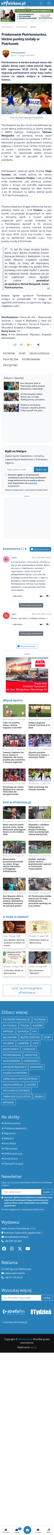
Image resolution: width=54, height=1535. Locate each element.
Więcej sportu (12, 822)
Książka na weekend (15, 1318)
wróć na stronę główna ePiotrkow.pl (27, 1174)
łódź (36, 1289)
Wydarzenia (21, 27)
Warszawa (36, 1312)
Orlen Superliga (40, 412)
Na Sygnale (10, 1271)
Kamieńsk (23, 1289)
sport (22, 412)
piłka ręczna (10, 418)
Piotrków (9, 412)
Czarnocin (28, 1294)
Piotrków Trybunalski (16, 1265)
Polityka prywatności (15, 1374)
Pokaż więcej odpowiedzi (31, 727)
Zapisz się (41, 591)
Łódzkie (31, 1330)
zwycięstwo (10, 423)
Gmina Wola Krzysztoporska (20, 1324)
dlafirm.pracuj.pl (13, 1399)
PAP (34, 1277)
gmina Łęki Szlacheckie (17, 1342)
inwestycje (31, 1300)
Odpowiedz (17, 718)
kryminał (8, 1348)
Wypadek (8, 1277)
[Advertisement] (27, 275)
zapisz (46, 1437)
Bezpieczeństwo (30, 1283)
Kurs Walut (10, 1389)
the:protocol (11, 1404)
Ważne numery (12, 1369)
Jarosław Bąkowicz (14, 1312)
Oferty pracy (11, 1394)
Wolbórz (8, 1289)
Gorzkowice (31, 1306)
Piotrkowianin (31, 418)
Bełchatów (10, 1283)
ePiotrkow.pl (7, 27)
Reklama (8, 1384)
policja (24, 1271)
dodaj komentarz (40, 671)
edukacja (23, 1277)
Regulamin (10, 1379)
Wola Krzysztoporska (16, 1336)
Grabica (39, 1342)
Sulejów (37, 1271)
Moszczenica (11, 1294)
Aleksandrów (11, 1306)
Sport (33, 27)
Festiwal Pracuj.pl (13, 1409)
